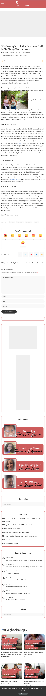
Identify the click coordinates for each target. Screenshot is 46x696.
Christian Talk (35, 641)
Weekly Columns (23, 55)
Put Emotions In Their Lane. (12, 540)
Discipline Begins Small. (11, 543)
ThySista (5, 52)
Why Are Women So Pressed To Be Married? (18, 580)
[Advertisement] (23, 24)
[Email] (42, 254)
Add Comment (26, 52)
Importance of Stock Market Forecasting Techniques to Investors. (24, 560)
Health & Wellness (7, 55)
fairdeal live (9, 564)
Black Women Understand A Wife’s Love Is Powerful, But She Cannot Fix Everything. (11, 654)
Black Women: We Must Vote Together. (17, 586)
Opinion (15, 55)
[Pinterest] (31, 254)
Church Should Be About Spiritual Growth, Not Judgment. (20, 536)
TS (14, 674)
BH (4, 636)
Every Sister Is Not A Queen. (12, 528)
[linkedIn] (36, 254)
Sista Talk (7, 646)
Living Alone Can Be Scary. (13, 573)
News (5, 641)
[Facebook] (20, 254)
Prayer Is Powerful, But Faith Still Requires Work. (18, 525)
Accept (23, 694)
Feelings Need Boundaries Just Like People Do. (17, 532)
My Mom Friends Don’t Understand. (16, 600)
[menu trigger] (3, 4)
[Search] (43, 4)
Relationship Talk (10, 643)
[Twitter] (25, 254)
